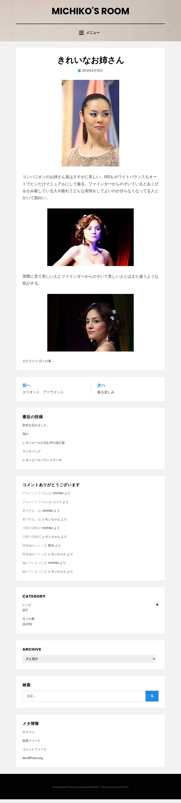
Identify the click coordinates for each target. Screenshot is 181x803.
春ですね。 (30, 514)
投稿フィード (31, 744)
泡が (25, 437)
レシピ (90, 608)
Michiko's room (90, 12)
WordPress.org (32, 762)
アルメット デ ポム (35, 497)
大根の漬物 (30, 532)
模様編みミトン (33, 549)
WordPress (122, 790)
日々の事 (45, 365)
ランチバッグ (31, 455)
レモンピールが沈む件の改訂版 (43, 446)
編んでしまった (33, 566)
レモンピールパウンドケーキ (42, 464)
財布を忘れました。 (36, 429)
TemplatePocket (89, 790)
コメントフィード (34, 753)
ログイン (28, 736)
